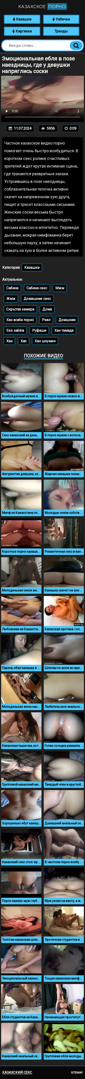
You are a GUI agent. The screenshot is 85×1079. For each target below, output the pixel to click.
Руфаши (39, 330)
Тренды (61, 31)
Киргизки (22, 31)
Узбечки (61, 19)
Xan (24, 341)
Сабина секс (37, 288)
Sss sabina (15, 330)
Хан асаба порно (20, 320)
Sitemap (77, 1072)
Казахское (42, 6)
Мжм (59, 288)
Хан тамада (63, 330)
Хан (9, 341)
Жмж (10, 299)
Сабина (12, 288)
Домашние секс (37, 299)
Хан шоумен (45, 341)
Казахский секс (17, 1072)
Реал (46, 320)
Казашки (22, 19)
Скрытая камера (20, 309)
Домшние (66, 320)
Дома (47, 309)
